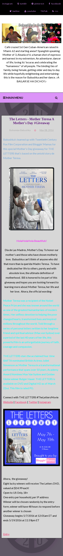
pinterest (38, 3)
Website (8, 402)
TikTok (44, 11)
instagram (7, 3)
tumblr (22, 3)
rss (55, 11)
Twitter (33, 402)
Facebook (21, 402)
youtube (30, 11)
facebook (55, 3)
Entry (6, 534)
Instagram (45, 402)
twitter (15, 11)
